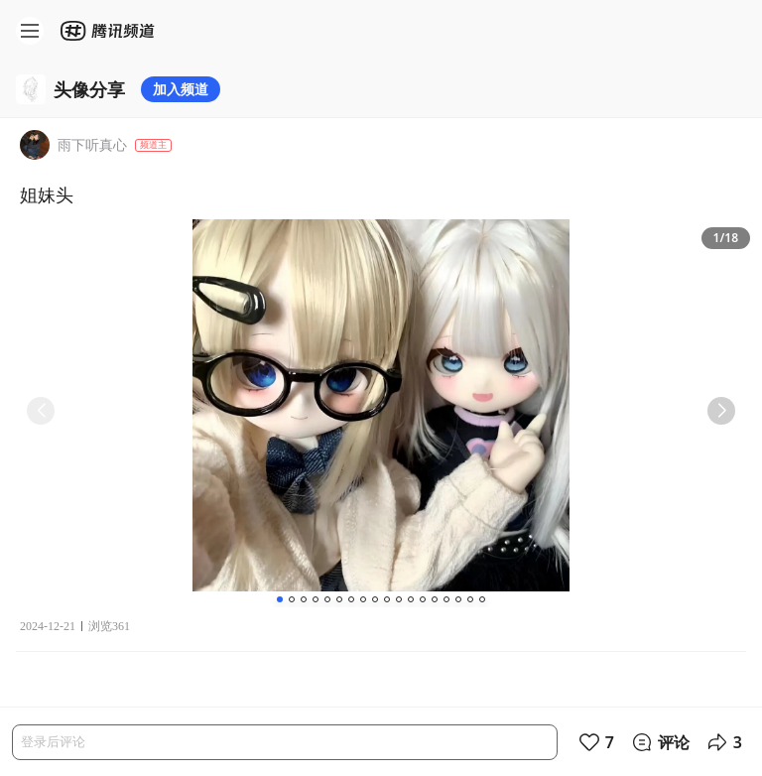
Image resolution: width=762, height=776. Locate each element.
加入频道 (180, 88)
